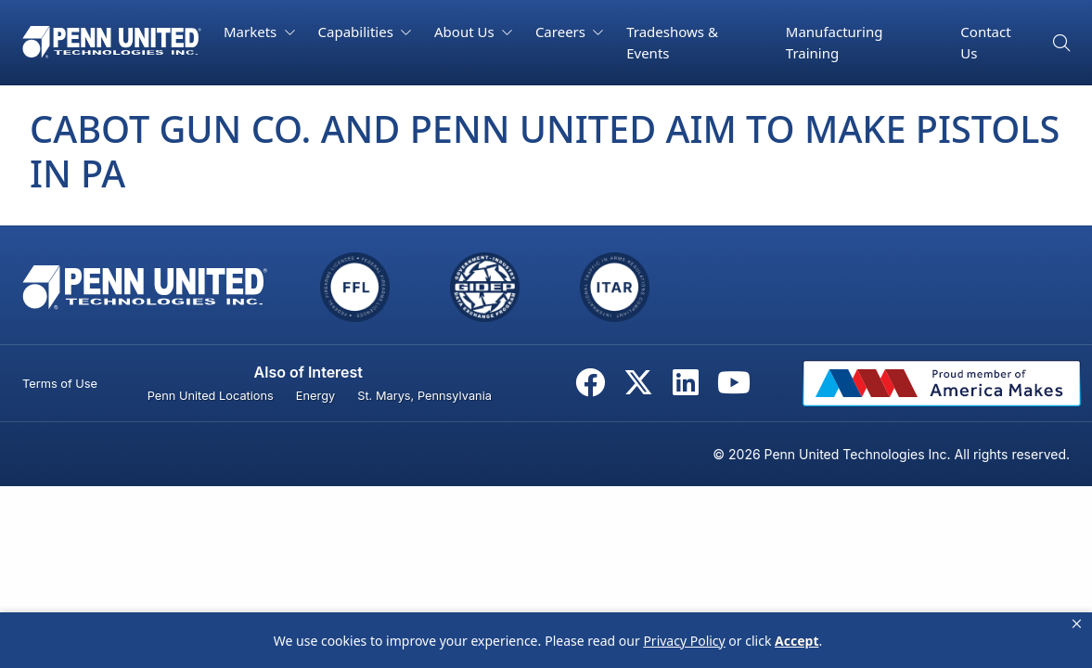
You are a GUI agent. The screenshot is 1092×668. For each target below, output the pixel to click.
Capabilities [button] (357, 31)
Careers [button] (562, 31)
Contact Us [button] (985, 42)
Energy (315, 396)
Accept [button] (796, 640)
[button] (1077, 624)
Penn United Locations (211, 396)
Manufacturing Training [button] (834, 42)
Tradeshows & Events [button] (672, 42)
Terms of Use (59, 384)
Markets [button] (252, 31)
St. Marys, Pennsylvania (424, 396)
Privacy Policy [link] (684, 640)
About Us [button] (466, 31)
